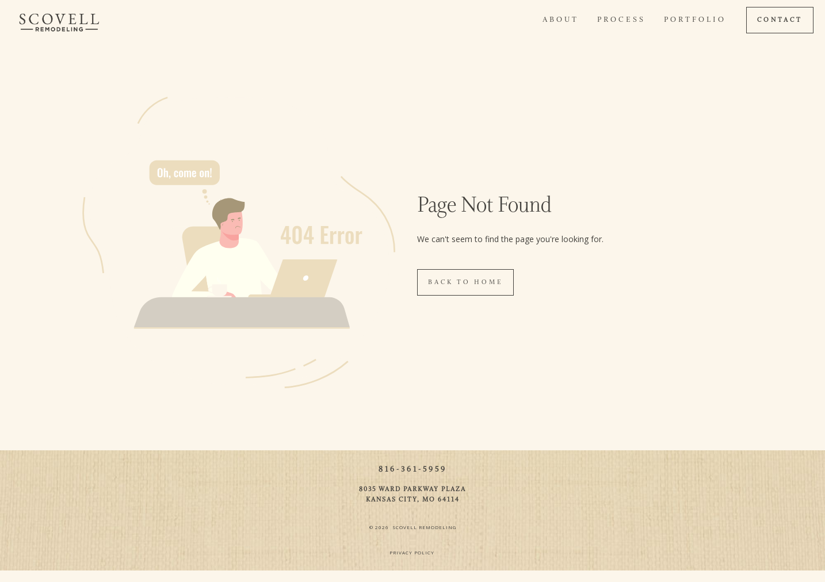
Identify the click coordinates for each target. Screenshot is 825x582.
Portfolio (695, 20)
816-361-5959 (413, 469)
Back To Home (465, 282)
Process (621, 20)
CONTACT (780, 20)
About (561, 20)
